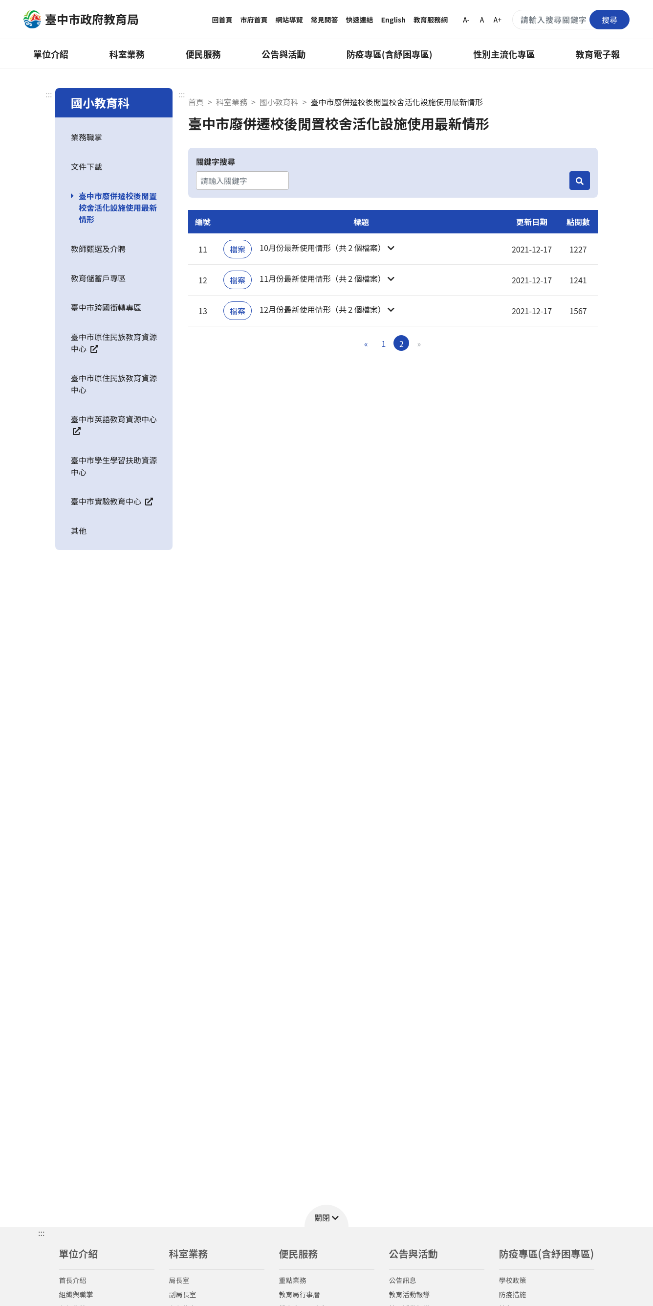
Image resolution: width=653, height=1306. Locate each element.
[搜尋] (579, 180)
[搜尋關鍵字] (571, 19)
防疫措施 (512, 1294)
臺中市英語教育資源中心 (114, 424)
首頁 (196, 102)
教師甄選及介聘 (98, 248)
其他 (79, 530)
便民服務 (202, 53)
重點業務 (292, 1280)
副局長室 (182, 1294)
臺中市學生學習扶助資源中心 (114, 466)
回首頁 (222, 19)
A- (466, 19)
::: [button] (41, 1232)
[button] (361, 249)
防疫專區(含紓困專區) (390, 53)
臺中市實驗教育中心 (112, 501)
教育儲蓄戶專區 (98, 278)
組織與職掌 (76, 1294)
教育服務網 (431, 19)
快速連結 (359, 19)
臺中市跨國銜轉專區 (106, 307)
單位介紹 (50, 53)
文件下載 (86, 166)
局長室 (179, 1280)
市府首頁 (254, 19)
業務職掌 (86, 137)
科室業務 (127, 53)
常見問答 (324, 19)
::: (48, 94)
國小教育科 (279, 102)
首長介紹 (73, 1280)
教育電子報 (598, 53)
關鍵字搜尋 (215, 161)
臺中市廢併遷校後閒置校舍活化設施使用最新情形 (118, 207)
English (393, 19)
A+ (497, 19)
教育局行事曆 (299, 1294)
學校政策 (512, 1280)
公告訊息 (402, 1280)
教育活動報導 (409, 1294)
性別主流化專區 (504, 53)
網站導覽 (289, 19)
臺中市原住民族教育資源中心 (114, 342)
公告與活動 (283, 53)
